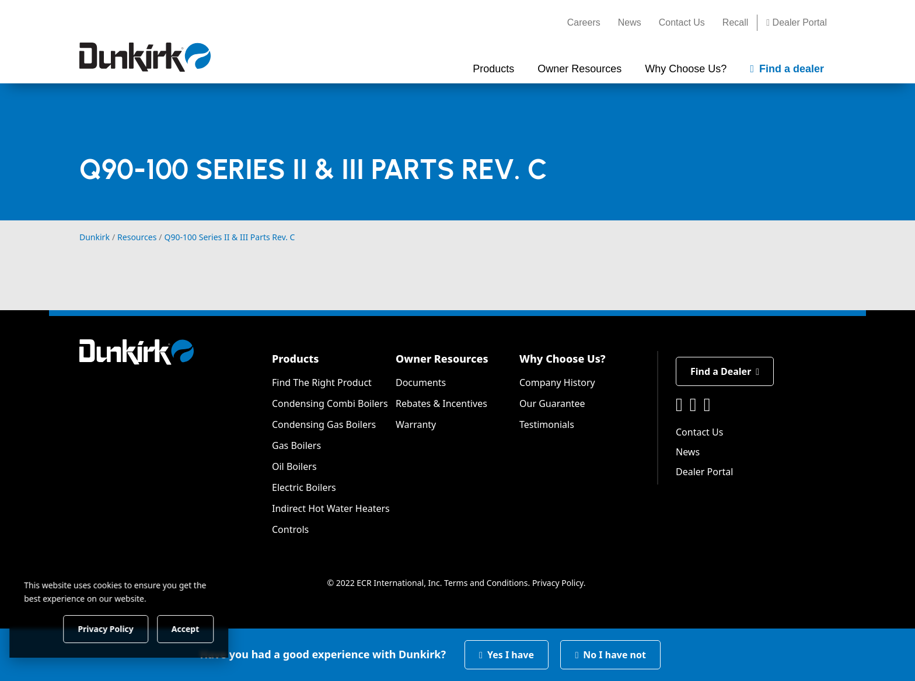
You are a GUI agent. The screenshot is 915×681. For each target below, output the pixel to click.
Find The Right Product (322, 382)
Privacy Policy (558, 582)
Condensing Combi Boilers (330, 403)
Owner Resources (442, 359)
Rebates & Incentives (441, 403)
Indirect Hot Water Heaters (331, 508)
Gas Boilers (296, 445)
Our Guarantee (552, 403)
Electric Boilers (304, 487)
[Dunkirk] (145, 57)
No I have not (610, 654)
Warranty (416, 424)
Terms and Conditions (486, 582)
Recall (735, 22)
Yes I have (506, 654)
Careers (583, 22)
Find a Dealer (724, 371)
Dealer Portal (796, 22)
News (629, 22)
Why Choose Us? (562, 359)
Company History (557, 382)
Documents (421, 382)
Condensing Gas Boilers (324, 424)
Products (295, 359)
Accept (199, 628)
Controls (290, 529)
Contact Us (682, 22)
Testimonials (546, 424)
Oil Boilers (294, 466)
